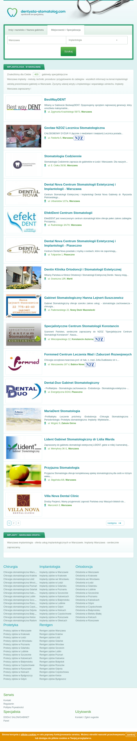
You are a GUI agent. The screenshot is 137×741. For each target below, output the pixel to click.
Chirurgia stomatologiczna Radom (20, 620)
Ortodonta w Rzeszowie (87, 620)
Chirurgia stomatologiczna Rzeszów (21, 603)
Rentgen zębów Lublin (50, 651)
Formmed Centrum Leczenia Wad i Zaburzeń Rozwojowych (88, 354)
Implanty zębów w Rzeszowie (54, 617)
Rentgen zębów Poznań (51, 654)
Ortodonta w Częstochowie (89, 606)
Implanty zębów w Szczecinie (54, 593)
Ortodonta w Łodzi (84, 582)
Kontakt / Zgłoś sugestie (87, 717)
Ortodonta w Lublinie (86, 589)
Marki (69, 278)
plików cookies (28, 734)
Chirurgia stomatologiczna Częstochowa (23, 606)
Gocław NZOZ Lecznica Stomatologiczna (74, 128)
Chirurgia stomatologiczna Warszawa (21, 572)
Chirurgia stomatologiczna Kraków (20, 575)
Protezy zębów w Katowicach (17, 658)
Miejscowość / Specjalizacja (66, 29)
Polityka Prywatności (13, 707)
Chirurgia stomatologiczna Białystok (20, 613)
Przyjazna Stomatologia (61, 467)
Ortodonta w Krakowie (86, 575)
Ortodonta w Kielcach (86, 617)
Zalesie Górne (68, 423)
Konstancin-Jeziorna (82, 339)
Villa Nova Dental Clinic (61, 496)
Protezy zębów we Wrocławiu (17, 641)
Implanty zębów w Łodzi (51, 582)
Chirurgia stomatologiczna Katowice (21, 593)
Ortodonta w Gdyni (85, 603)
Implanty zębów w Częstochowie (55, 613)
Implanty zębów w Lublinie (52, 603)
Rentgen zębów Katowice (52, 658)
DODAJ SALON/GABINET (16, 717)
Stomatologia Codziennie (63, 156)
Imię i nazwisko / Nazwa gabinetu (26, 29)
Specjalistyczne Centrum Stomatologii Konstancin (81, 326)
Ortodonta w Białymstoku (88, 610)
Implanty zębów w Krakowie (53, 575)
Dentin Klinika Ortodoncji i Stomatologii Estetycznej (82, 269)
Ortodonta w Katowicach (87, 600)
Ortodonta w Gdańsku (86, 586)
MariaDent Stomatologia (62, 411)
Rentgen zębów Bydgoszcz (53, 679)
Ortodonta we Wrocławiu (88, 579)
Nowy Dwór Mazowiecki (82, 310)
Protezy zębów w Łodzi (14, 637)
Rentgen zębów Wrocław (52, 644)
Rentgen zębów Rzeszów (52, 665)
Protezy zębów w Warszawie (17, 630)
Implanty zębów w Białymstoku (55, 600)
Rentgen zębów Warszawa (53, 630)
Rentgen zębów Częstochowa (54, 672)
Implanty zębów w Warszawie (54, 572)
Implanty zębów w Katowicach (54, 596)
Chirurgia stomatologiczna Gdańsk (20, 589)
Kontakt (7, 700)
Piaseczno (69, 254)
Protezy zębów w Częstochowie (19, 665)
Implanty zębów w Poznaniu (53, 589)
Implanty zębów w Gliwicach (53, 620)
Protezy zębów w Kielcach (16, 672)
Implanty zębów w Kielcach (53, 610)
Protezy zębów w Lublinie (15, 651)
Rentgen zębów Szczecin (52, 648)
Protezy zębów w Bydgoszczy (18, 675)
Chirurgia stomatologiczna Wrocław (20, 582)
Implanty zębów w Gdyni (51, 606)
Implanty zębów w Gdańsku (53, 586)
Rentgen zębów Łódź (50, 637)
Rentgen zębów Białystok (52, 661)
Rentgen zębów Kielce (50, 675)
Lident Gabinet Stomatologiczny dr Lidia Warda (79, 439)
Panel (6, 720)
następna (112, 523)
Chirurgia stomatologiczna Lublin (19, 596)
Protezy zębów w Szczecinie (17, 654)
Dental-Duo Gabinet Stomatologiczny (71, 382)
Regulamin (8, 704)
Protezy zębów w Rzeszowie (17, 668)
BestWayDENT (55, 99)
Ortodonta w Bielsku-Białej (89, 613)
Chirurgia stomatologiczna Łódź (18, 579)
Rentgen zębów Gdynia (51, 668)
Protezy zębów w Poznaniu (16, 644)
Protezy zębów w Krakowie (16, 634)
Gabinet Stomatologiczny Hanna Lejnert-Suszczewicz (84, 298)
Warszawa (86, 112)
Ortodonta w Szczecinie (87, 593)
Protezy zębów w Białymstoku (18, 661)
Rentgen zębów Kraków (51, 634)
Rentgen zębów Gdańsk (51, 641)
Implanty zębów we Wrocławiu (54, 579)
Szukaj (68, 51)
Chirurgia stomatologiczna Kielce (19, 617)
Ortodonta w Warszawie (87, 572)
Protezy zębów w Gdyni (14, 679)
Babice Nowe (77, 364)
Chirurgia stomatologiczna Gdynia (20, 610)
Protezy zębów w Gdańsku (16, 648)
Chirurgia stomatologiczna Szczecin (20, 600)
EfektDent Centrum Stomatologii (68, 213)
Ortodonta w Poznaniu (86, 596)
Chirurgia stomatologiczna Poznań (20, 586)
